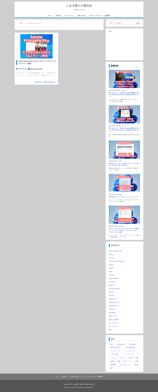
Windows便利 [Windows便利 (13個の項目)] (131, 347)
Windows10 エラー (115, 306)
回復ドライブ (113, 316)
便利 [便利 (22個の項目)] (137, 358)
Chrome (111, 258)
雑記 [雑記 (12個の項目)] (111, 368)
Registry (111, 285)
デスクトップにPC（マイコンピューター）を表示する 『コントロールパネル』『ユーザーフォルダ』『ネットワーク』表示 (124, 230)
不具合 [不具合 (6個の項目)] (131, 358)
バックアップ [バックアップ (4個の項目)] (130, 354)
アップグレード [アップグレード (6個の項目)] (115, 351)
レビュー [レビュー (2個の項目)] (123, 358)
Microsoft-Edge (113, 278)
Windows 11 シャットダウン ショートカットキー (123, 197)
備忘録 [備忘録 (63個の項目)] (112, 361)
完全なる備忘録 (114, 319)
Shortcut (111, 292)
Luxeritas (112, 275)
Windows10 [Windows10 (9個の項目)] (121, 344)
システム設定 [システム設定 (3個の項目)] (114, 354)
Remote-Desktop (114, 288)
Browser (111, 254)
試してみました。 (114, 323)
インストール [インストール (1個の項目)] (130, 351)
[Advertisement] (124, 45)
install (110, 271)
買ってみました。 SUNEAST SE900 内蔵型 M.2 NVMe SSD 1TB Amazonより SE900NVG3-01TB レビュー (124, 94)
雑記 (110, 330)
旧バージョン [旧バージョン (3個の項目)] (128, 361)
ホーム (24, 23)
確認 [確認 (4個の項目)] (136, 361)
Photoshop (112, 282)
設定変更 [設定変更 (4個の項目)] (113, 364)
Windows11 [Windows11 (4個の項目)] (133, 344)
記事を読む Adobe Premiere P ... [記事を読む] (46, 82)
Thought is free (89, 387)
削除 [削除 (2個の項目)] (119, 361)
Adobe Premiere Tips (36, 69)
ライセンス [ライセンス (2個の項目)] (113, 358)
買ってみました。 (114, 326)
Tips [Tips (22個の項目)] (111, 344)
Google (111, 264)
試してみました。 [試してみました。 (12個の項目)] (125, 364)
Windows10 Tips (114, 302)
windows (111, 295)
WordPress (112, 312)
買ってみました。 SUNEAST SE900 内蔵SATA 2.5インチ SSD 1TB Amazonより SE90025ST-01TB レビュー (124, 130)
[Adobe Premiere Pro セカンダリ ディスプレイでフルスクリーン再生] (36, 46)
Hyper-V (111, 268)
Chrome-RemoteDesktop (116, 261)
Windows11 (112, 309)
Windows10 (112, 299)
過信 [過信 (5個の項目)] (136, 364)
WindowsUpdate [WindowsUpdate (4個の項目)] (115, 347)
